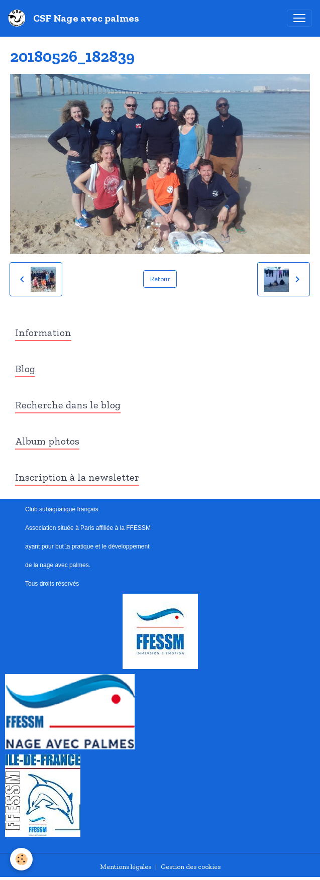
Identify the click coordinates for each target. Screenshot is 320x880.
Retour (160, 279)
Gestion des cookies (191, 866)
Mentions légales (125, 866)
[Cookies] (21, 859)
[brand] (75, 18)
